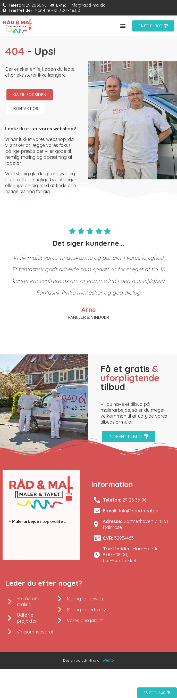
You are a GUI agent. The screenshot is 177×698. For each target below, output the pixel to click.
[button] (123, 26)
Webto (108, 660)
